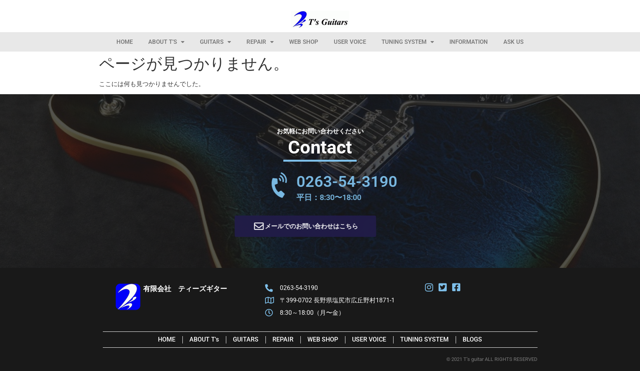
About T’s (166, 42)
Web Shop (303, 41)
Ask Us (513, 41)
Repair (260, 42)
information (468, 41)
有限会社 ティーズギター (185, 289)
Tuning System (408, 42)
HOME (124, 41)
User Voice (350, 41)
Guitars (215, 42)
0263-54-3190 (398, 182)
